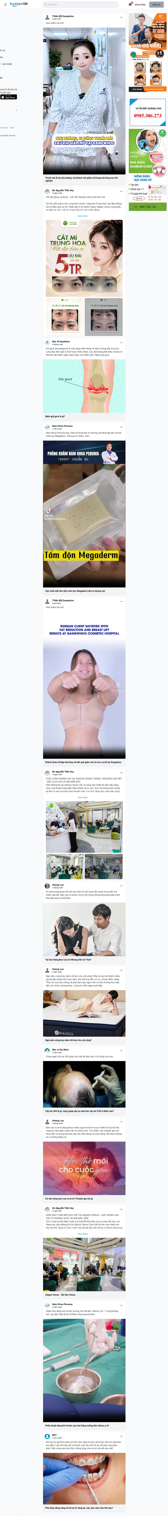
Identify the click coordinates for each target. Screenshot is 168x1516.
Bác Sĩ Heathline (61, 341)
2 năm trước (57, 1307)
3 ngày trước (57, 193)
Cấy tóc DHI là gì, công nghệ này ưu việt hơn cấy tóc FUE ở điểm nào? (79, 1111)
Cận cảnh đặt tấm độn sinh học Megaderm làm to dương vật (75, 591)
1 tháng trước (57, 888)
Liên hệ (15, 132)
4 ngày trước (57, 775)
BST (54, 1435)
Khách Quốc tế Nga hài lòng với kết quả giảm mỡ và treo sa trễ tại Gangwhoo (83, 762)
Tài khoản (25, 132)
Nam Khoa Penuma (62, 426)
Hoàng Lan (58, 885)
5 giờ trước (56, 19)
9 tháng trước (57, 344)
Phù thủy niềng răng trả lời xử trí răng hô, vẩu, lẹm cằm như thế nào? (79, 1508)
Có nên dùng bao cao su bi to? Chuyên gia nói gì (69, 1198)
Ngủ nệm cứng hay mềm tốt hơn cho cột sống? (68, 1040)
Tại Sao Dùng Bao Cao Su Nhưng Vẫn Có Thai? (68, 959)
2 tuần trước (57, 972)
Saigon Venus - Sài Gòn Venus (60, 1294)
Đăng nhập (140, 4)
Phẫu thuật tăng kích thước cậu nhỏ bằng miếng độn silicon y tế (77, 1425)
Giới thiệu (6, 132)
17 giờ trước (57, 1211)
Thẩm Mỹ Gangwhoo (63, 16)
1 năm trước (57, 1053)
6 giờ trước (56, 603)
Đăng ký (156, 4)
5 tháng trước (57, 1123)
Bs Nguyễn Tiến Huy (63, 190)
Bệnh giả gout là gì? (55, 416)
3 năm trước (57, 429)
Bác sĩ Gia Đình (60, 1050)
